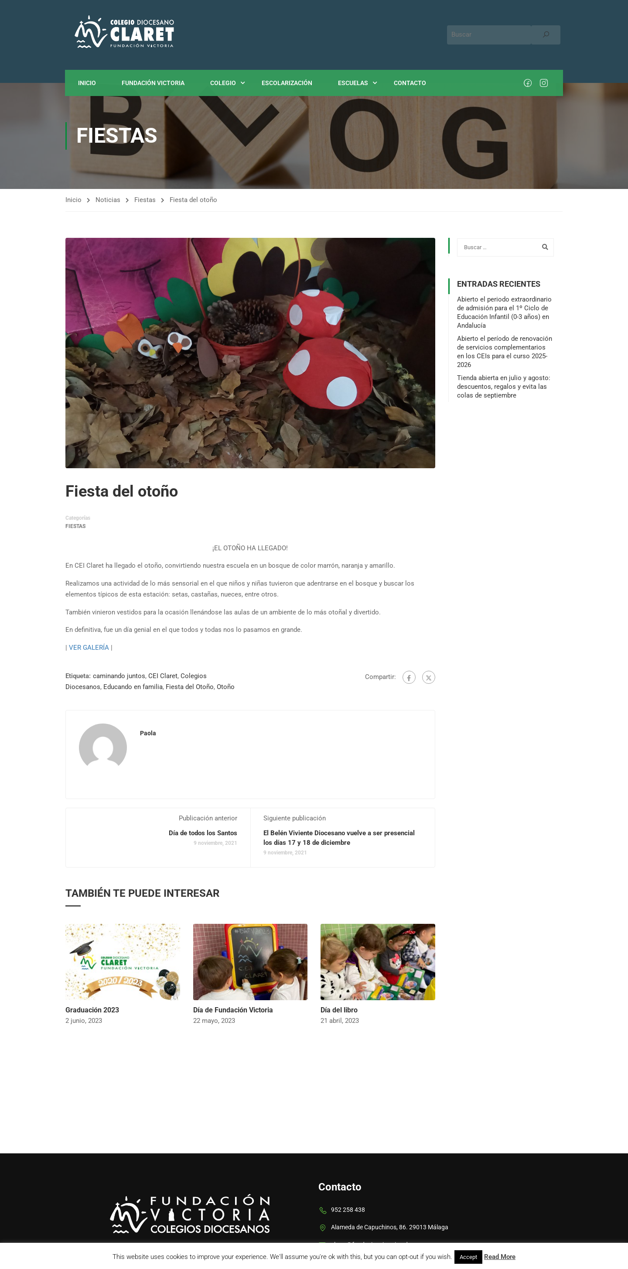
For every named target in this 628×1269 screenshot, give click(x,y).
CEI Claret (162, 676)
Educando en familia (133, 687)
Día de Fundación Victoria (233, 1010)
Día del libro (339, 1010)
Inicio (87, 83)
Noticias (108, 200)
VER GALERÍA (89, 648)
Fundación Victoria (153, 83)
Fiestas (145, 200)
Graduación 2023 (92, 1010)
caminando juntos (119, 676)
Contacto (410, 83)
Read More (499, 1257)
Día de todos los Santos (203, 833)
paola (148, 733)
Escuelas (353, 83)
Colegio (223, 83)
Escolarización (287, 83)
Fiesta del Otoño (190, 687)
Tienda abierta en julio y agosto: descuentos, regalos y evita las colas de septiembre (503, 386)
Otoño (226, 687)
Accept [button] (468, 1257)
